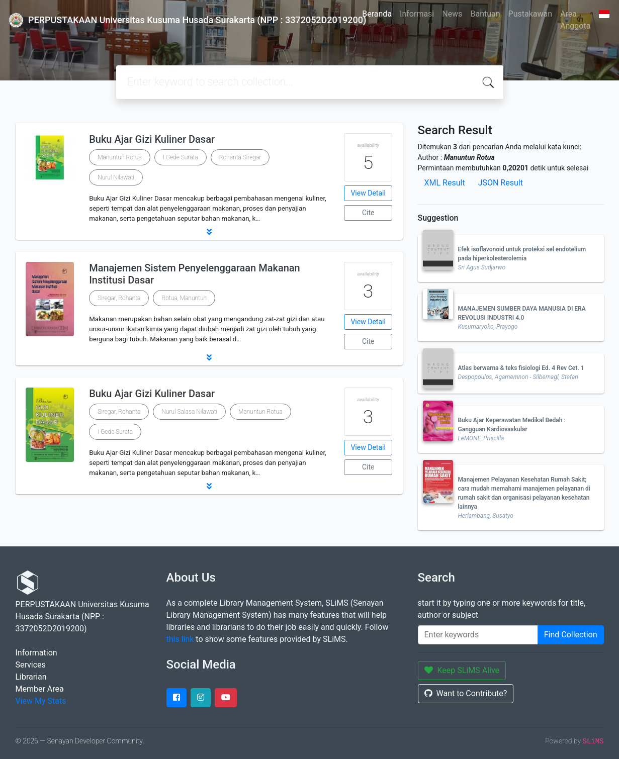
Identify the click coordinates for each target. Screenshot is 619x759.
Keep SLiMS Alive (462, 670)
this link (180, 639)
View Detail (367, 193)
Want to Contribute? (465, 693)
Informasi (417, 14)
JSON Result (500, 182)
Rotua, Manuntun (184, 298)
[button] (209, 232)
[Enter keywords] (478, 634)
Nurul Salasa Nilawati (189, 411)
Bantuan (485, 14)
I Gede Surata (180, 157)
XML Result (444, 182)
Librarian (31, 677)
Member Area (40, 689)
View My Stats (41, 701)
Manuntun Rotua (120, 157)
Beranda (377, 14)
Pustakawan (530, 14)
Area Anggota (575, 20)
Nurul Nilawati (116, 177)
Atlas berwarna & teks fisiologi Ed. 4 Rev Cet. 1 (521, 367)
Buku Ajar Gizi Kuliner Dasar (152, 139)
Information (36, 652)
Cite (368, 213)
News (452, 14)
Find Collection (570, 634)
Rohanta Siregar (240, 157)
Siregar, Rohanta (119, 298)
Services (31, 665)
